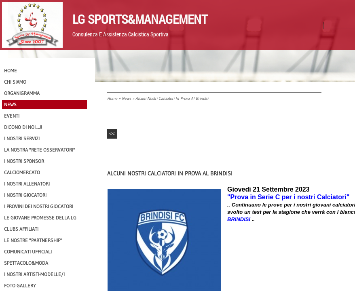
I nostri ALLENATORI (27, 184)
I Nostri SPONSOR (24, 161)
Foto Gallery (20, 286)
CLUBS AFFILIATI (21, 229)
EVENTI (11, 116)
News (126, 98)
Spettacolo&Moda (26, 263)
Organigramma (22, 93)
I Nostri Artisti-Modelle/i (34, 274)
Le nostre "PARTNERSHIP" (33, 240)
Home (112, 98)
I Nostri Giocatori (25, 195)
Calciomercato (22, 172)
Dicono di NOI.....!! (23, 127)
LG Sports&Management (139, 19)
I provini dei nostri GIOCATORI (38, 206)
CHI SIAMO (15, 82)
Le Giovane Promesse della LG (40, 218)
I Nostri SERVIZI (22, 138)
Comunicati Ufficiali (28, 252)
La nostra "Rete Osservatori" (39, 150)
